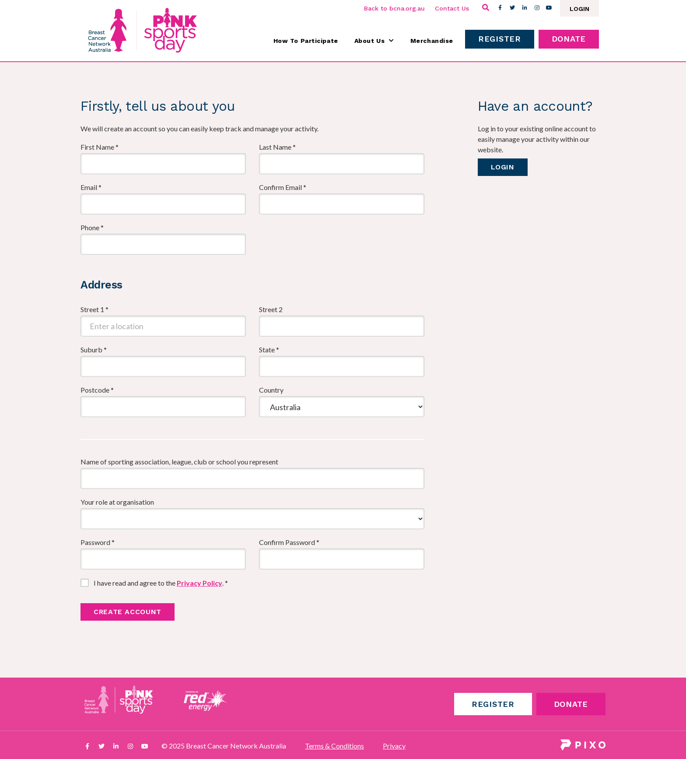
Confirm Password (289, 542)
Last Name (277, 147)
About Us (374, 40)
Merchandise (431, 40)
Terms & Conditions (334, 745)
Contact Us (452, 8)
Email (91, 187)
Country (271, 390)
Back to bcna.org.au (394, 8)
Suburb (93, 349)
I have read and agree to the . (161, 583)
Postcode (97, 390)
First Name (99, 147)
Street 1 (94, 309)
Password (97, 542)
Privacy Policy (199, 583)
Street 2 (271, 309)
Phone (92, 227)
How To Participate (305, 40)
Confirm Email (282, 187)
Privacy (394, 745)
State (269, 349)
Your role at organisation (117, 502)
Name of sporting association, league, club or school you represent (179, 461)
